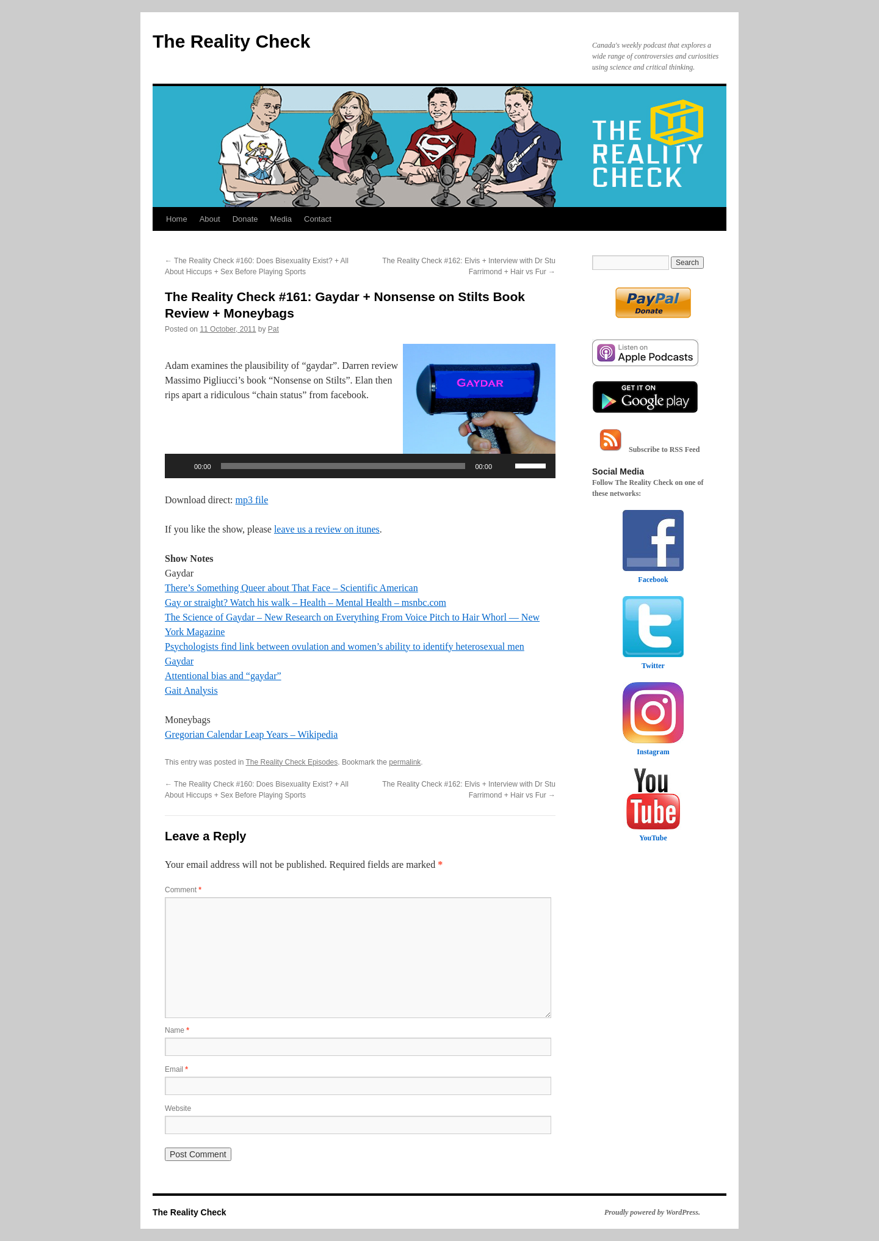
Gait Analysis (191, 690)
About (210, 219)
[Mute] (505, 466)
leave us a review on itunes (327, 529)
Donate (245, 219)
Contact (317, 219)
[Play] (181, 466)
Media (281, 219)
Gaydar (179, 661)
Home (176, 219)
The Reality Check (231, 41)
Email (176, 1069)
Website (178, 1108)
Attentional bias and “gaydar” (223, 676)
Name (177, 1030)
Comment (183, 890)
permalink (405, 762)
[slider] (343, 466)
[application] (360, 466)
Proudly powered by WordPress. (652, 1212)
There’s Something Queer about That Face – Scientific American (291, 588)
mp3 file (252, 500)
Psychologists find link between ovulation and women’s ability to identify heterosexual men (344, 646)
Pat (273, 329)
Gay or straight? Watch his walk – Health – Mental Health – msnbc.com (305, 602)
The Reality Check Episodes (292, 762)
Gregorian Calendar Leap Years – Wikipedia (251, 734)
